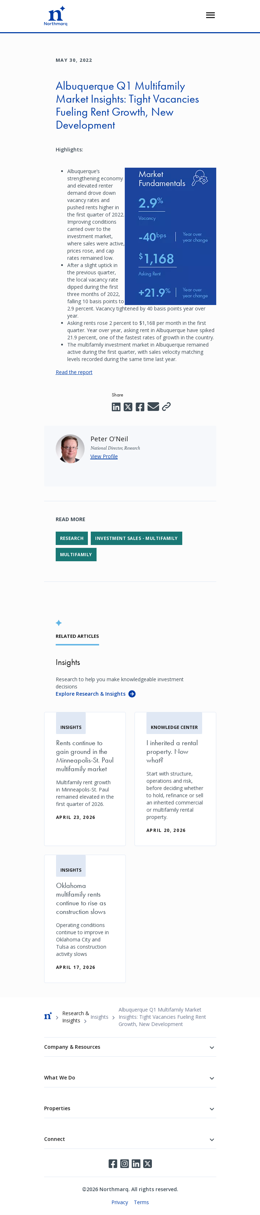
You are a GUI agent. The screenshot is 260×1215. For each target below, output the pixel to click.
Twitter (147, 1163)
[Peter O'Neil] (109, 438)
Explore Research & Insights (90, 693)
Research (72, 538)
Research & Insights (75, 1017)
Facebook (112, 1163)
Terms (141, 1202)
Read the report (74, 372)
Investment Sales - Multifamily (136, 538)
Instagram (124, 1163)
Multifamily (76, 554)
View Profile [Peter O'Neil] (104, 456)
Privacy (119, 1202)
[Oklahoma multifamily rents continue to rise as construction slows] (84, 919)
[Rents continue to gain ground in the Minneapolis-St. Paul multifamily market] (84, 772)
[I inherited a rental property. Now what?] (175, 779)
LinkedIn (136, 1163)
